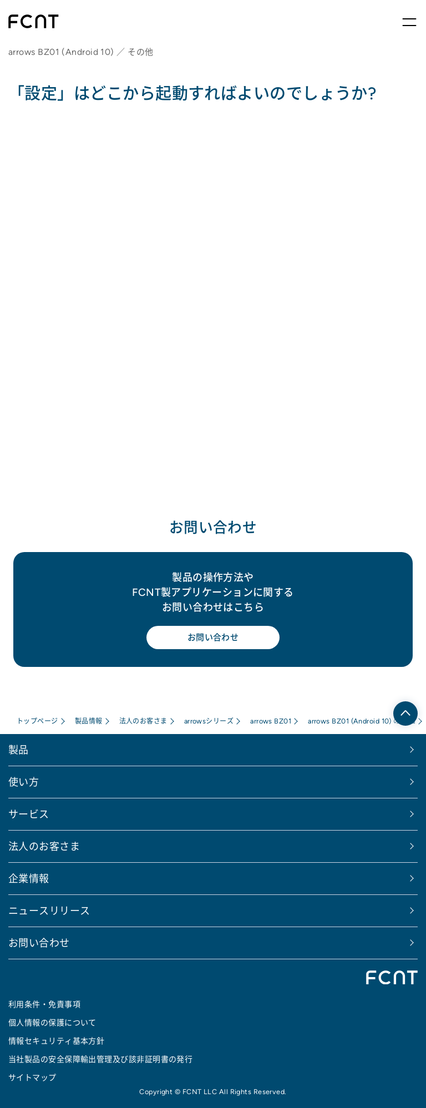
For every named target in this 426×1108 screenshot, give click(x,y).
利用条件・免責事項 (44, 1004)
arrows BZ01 (270, 721)
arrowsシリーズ (209, 721)
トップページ (37, 721)
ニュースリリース (49, 910)
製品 (18, 749)
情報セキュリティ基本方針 (56, 1041)
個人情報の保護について (52, 1023)
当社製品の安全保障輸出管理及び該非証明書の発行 (100, 1059)
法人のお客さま (143, 721)
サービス (28, 814)
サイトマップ (32, 1077)
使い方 (23, 782)
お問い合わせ (213, 637)
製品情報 (89, 721)
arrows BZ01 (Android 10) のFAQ (361, 721)
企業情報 (28, 878)
